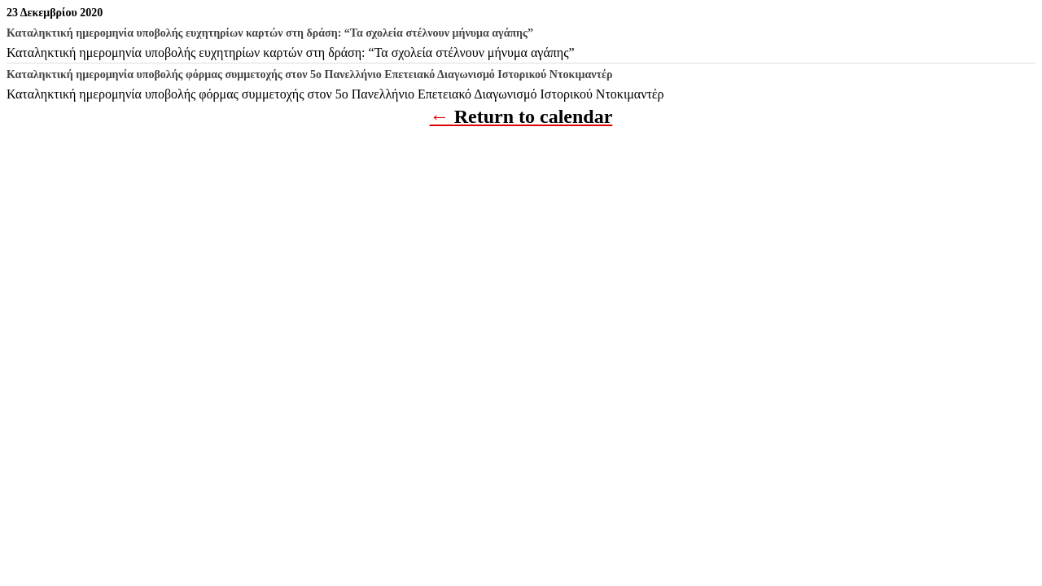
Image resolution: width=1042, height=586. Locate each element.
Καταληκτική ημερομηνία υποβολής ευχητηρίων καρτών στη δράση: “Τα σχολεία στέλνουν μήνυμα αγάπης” (291, 52)
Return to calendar (533, 116)
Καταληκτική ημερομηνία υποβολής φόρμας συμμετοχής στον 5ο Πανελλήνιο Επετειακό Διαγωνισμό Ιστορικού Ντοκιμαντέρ (335, 94)
